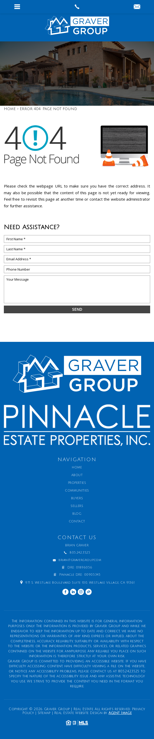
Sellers (77, 506)
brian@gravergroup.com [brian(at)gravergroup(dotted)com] (80, 560)
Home (77, 467)
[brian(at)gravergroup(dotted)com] (137, 7)
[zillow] (88, 592)
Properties (77, 483)
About (77, 475)
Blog (76, 513)
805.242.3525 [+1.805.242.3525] (80, 552)
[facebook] (65, 592)
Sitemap (44, 713)
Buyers (77, 498)
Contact (77, 521)
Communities (77, 490)
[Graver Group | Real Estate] (77, 27)
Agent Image (120, 713)
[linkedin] (73, 592)
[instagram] (81, 592)
